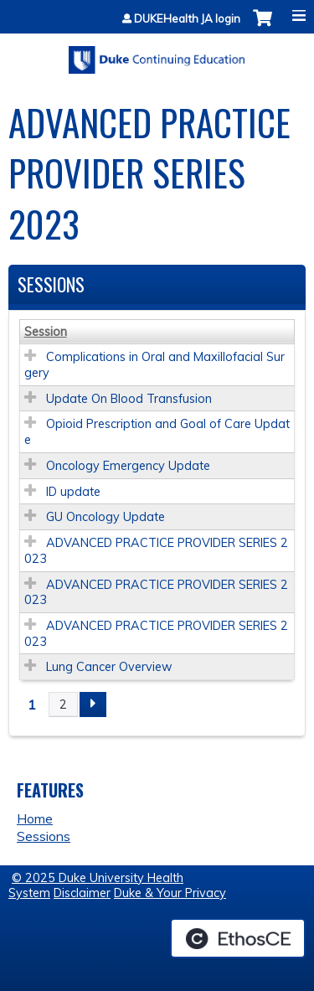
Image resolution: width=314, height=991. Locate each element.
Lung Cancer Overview (109, 666)
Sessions (43, 836)
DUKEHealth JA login (187, 18)
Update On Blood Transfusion (129, 398)
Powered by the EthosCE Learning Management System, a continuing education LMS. (238, 938)
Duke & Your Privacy (170, 893)
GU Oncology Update (105, 516)
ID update (73, 491)
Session (45, 331)
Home (35, 818)
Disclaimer (82, 893)
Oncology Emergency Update (128, 465)
